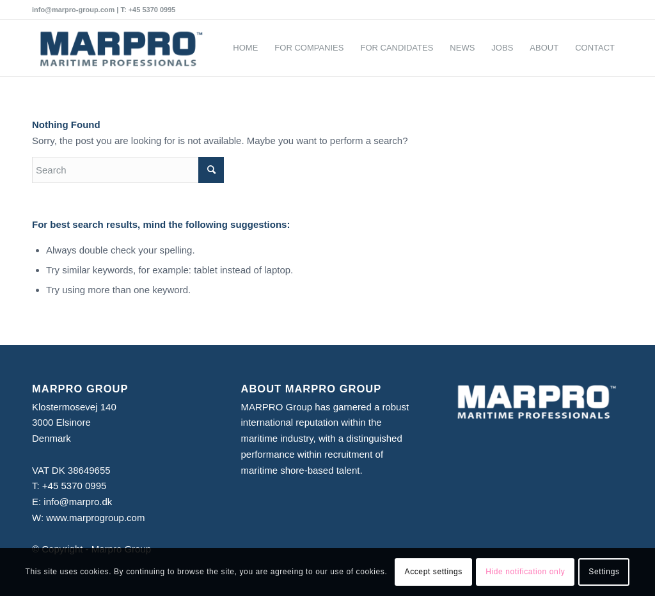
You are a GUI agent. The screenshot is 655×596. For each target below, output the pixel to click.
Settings (603, 571)
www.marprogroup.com (95, 517)
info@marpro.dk (77, 501)
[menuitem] (245, 48)
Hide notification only (525, 571)
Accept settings (433, 571)
